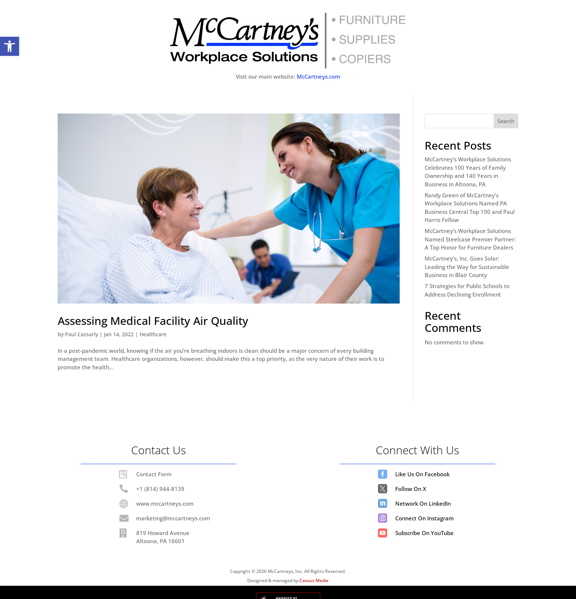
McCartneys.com (318, 76)
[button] (9, 46)
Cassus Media (313, 580)
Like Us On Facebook (422, 474)
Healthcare (153, 334)
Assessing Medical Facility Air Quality (153, 320)
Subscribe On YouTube (424, 533)
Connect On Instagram (424, 518)
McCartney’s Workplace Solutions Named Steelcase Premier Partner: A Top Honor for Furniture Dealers (470, 239)
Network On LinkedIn (423, 503)
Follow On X (410, 488)
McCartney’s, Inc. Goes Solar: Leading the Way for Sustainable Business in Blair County (467, 267)
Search (505, 121)
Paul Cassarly (81, 334)
